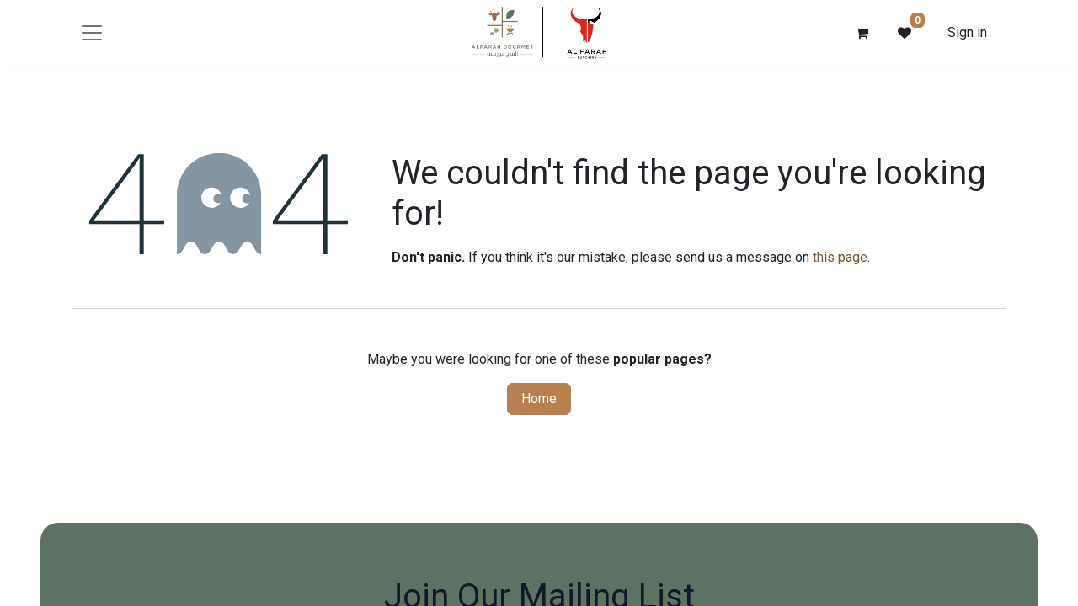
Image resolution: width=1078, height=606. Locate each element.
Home (539, 399)
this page (840, 257)
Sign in (967, 32)
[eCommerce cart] (862, 32)
